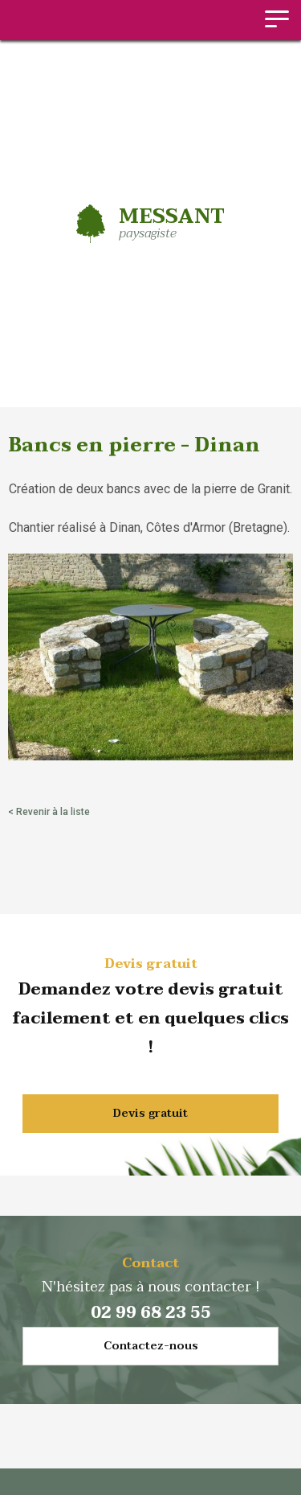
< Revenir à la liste (49, 812)
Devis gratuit (150, 1113)
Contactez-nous (151, 1345)
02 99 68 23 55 (151, 1313)
